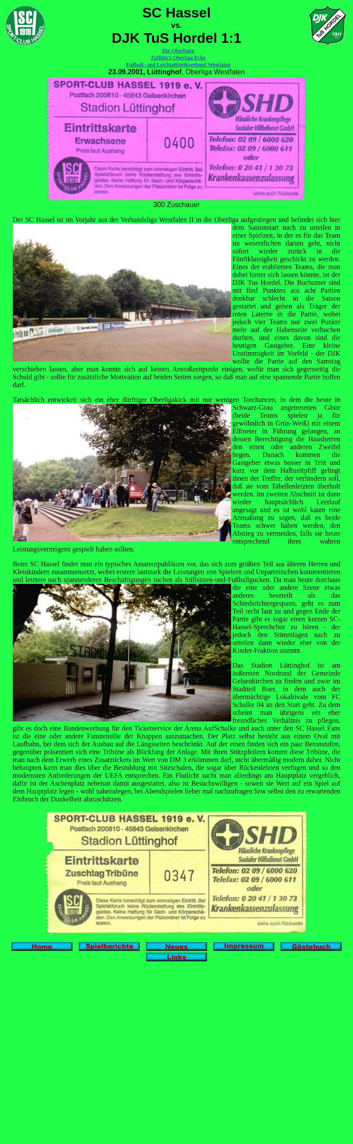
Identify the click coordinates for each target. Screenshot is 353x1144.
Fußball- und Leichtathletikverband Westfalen (178, 64)
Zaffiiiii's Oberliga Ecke (178, 57)
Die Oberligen (178, 50)
